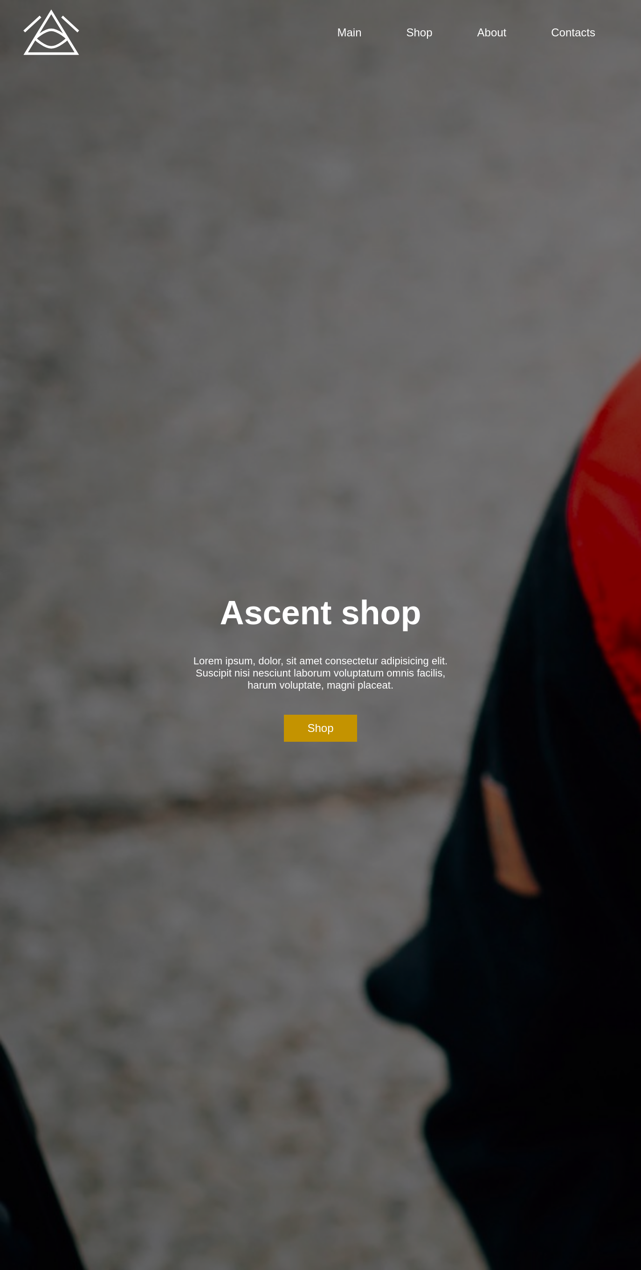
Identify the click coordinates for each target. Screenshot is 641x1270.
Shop (420, 32)
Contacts (573, 32)
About (492, 32)
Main (349, 32)
